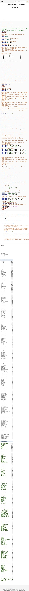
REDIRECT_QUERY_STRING (7, 539)
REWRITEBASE (7, 487)
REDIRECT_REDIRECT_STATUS (7, 578)
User (7, 289)
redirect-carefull (7, 535)
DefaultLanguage (7, 332)
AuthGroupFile (7, 317)
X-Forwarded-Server (7, 545)
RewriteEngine (7, 262)
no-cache (7, 472)
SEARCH (7, 499)
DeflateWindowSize (7, 438)
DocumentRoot (7, 351)
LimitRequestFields (7, 426)
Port (7, 299)
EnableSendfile (7, 406)
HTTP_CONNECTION (7, 524)
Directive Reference (4, 255)
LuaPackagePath (7, 400)
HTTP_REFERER (7, 470)
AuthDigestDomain (7, 404)
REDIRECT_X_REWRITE (7, 530)
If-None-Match (7, 502)
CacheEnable (7, 428)
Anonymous (7, 327)
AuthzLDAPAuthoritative (7, 394)
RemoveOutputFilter (7, 396)
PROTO (7, 474)
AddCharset (7, 291)
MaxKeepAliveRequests (7, 412)
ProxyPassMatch (7, 395)
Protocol (7, 336)
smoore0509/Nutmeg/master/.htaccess (11, 5)
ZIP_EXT (7, 568)
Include (7, 287)
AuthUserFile (7, 309)
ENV (7, 448)
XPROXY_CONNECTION (7, 515)
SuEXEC (7, 435)
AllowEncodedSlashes (7, 407)
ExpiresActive (16, 214)
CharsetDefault (7, 358)
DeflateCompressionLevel (7, 357)
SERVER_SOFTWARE (7, 551)
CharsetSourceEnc (7, 360)
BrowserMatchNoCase (7, 369)
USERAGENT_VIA (7, 512)
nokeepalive (7, 486)
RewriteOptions (7, 311)
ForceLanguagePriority (7, 372)
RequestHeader (7, 292)
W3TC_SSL (7, 496)
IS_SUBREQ (7, 508)
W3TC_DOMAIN (7, 533)
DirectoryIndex (6, 214)
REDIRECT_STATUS (7, 461)
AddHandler (7, 303)
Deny (3, 214)
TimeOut (7, 340)
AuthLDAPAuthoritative (7, 419)
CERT (7, 523)
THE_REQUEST (7, 467)
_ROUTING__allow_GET (7, 510)
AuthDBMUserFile (7, 408)
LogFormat (7, 384)
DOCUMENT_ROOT (7, 468)
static (7, 451)
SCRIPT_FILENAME (7, 449)
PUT (7, 469)
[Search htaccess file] (20, 2)
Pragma (7, 471)
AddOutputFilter (7, 319)
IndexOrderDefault (7, 355)
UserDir (7, 364)
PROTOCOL (7, 574)
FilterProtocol (7, 314)
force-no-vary (7, 458)
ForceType (7, 318)
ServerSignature (7, 310)
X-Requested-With (7, 477)
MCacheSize (7, 418)
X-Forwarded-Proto (7, 483)
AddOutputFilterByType (7, 277)
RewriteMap (7, 373)
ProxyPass (7, 379)
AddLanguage (7, 350)
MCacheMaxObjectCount (7, 416)
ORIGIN (7, 457)
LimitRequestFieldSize (7, 427)
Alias (7, 322)
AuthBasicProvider (7, 342)
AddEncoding (7, 288)
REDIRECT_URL (7, 519)
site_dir (7, 564)
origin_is (7, 538)
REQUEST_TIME (7, 557)
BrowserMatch (7, 297)
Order (7, 270)
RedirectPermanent (7, 344)
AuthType (7, 308)
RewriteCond (7, 263)
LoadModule (7, 356)
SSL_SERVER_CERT (7, 547)
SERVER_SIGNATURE (7, 552)
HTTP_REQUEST (7, 525)
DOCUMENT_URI (6, 580)
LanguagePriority (7, 363)
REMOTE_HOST (7, 503)
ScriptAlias (7, 381)
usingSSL (7, 537)
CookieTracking (7, 402)
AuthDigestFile (7, 393)
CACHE (7, 478)
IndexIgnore (7, 302)
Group (7, 324)
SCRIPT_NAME (7, 527)
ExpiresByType (7, 279)
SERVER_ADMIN (7, 497)
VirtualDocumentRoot (7, 301)
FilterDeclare (7, 315)
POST (7, 460)
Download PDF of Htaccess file (8, 223)
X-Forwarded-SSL (7, 569)
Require (7, 283)
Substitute (7, 366)
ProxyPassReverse (7, 398)
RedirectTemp (7, 305)
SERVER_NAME (7, 475)
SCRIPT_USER (7, 573)
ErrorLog (7, 425)
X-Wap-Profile (7, 484)
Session (7, 306)
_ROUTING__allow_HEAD (7, 509)
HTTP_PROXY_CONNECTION (7, 546)
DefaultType (7, 368)
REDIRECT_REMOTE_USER (7, 555)
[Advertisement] (14, 12)
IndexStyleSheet (7, 352)
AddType (7, 276)
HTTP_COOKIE (7, 473)
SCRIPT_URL (7, 517)
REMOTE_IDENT (7, 559)
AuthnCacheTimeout (7, 433)
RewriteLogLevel (7, 382)
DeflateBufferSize (7, 424)
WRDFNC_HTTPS (7, 528)
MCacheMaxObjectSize (7, 415)
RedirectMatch (7, 298)
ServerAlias (7, 410)
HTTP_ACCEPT (7, 492)
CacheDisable (7, 388)
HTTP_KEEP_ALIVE (7, 522)
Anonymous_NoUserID (7, 420)
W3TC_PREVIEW (7, 491)
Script (7, 273)
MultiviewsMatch (7, 399)
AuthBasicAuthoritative (7, 378)
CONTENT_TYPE (7, 495)
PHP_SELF (7, 554)
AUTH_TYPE (7, 541)
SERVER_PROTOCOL (7, 553)
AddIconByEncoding (7, 371)
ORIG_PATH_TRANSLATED (7, 563)
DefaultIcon (7, 353)
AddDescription (7, 347)
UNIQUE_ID (7, 571)
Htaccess (9, 588)
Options (27, 214)
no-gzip (7, 455)
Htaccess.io (5, 588)
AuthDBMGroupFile (7, 409)
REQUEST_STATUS (7, 558)
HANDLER (7, 490)
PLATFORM (7, 565)
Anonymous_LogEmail (7, 421)
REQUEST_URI (7, 444)
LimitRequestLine (7, 429)
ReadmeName (7, 338)
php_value (7, 282)
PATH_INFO (7, 500)
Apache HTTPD (14, 588)
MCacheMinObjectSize (7, 413)
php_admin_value (7, 346)
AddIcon (7, 343)
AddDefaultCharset (7, 281)
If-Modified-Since (7, 498)
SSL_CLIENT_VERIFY (7, 549)
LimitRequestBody (7, 337)
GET (7, 459)
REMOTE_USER (7, 489)
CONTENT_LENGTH (7, 532)
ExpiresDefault (20, 214)
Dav (7, 345)
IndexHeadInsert (7, 367)
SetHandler (7, 320)
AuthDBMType (7, 422)
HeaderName (7, 341)
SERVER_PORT (7, 456)
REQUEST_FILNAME (7, 529)
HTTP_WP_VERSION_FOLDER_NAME (7, 579)
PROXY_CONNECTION (7, 514)
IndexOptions (7, 328)
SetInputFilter (7, 397)
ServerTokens (7, 296)
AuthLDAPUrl (7, 385)
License (6, 211)
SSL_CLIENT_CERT (7, 550)
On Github (3, 211)
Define (7, 325)
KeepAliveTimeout (7, 437)
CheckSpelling (7, 354)
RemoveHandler (7, 326)
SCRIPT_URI (7, 543)
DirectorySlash (7, 331)
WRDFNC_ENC (7, 526)
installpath (7, 566)
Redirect (7, 271)
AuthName (7, 304)
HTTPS (7, 447)
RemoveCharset (7, 370)
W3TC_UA (7, 501)
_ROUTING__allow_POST (7, 511)
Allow (2, 5)
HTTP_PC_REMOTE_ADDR (7, 516)
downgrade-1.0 (7, 488)
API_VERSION (7, 542)
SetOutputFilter (7, 290)
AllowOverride (7, 316)
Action (7, 323)
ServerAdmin (7, 392)
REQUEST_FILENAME (7, 443)
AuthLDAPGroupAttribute (7, 436)
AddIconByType (7, 361)
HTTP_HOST (7, 445)
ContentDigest (7, 365)
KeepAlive (7, 333)
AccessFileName (7, 405)
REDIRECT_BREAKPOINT (7, 570)
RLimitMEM (7, 423)
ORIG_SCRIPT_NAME (7, 560)
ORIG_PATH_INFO (7, 572)
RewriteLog (7, 386)
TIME (7, 453)
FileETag (7, 284)
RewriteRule (7, 261)
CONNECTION (7, 505)
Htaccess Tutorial (3, 253)
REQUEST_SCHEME (7, 531)
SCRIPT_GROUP (7, 556)
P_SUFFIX (7, 536)
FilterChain (7, 312)
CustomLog (7, 383)
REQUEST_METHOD (7, 463)
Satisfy (7, 295)
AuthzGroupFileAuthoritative (7, 411)
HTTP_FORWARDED (7, 544)
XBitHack (7, 359)
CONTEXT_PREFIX (7, 485)
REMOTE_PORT (7, 567)
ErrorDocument (11, 214)
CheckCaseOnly (7, 391)
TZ (7, 482)
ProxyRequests (7, 414)
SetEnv (7, 300)
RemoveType (7, 339)
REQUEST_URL (7, 518)
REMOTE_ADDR (7, 476)
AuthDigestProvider (7, 377)
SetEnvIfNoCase (7, 286)
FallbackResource (7, 329)
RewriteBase (7, 264)
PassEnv (7, 380)
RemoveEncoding (7, 387)
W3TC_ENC (7, 481)
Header (24, 214)
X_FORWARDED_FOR (7, 513)
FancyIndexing (7, 330)
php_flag (7, 285)
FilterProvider (7, 313)
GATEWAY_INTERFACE (7, 540)
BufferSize (7, 432)
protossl (7, 464)
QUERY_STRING (7, 454)
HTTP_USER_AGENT (7, 462)
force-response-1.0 (7, 494)
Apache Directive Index (4, 254)
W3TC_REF (7, 504)
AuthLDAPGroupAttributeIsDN (7, 434)
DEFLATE (7, 446)
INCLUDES (7, 450)
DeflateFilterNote (7, 374)
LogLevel (7, 401)
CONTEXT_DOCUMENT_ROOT (7, 577)
